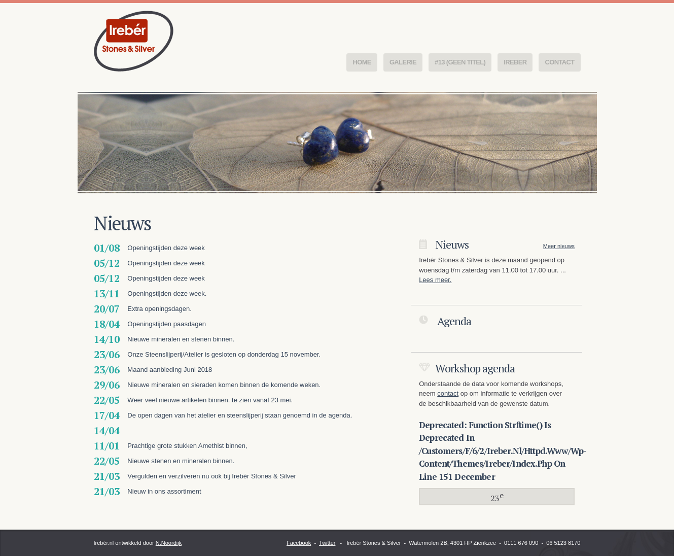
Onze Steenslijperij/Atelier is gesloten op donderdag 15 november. (224, 354)
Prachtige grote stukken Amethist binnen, (187, 445)
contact (447, 393)
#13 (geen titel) (460, 62)
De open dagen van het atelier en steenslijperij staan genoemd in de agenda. (239, 415)
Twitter (327, 543)
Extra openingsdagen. (159, 308)
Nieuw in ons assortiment (164, 491)
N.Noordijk (169, 543)
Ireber (515, 62)
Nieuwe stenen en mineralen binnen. (180, 461)
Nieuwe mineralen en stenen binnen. (180, 339)
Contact (559, 62)
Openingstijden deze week (166, 248)
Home (361, 62)
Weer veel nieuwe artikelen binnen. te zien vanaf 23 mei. (210, 400)
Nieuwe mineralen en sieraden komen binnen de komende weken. (224, 385)
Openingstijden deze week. (166, 293)
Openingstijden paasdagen (166, 324)
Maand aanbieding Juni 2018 (169, 369)
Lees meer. (435, 280)
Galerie (402, 62)
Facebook (299, 543)
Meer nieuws (559, 246)
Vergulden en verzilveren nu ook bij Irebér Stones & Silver (211, 476)
